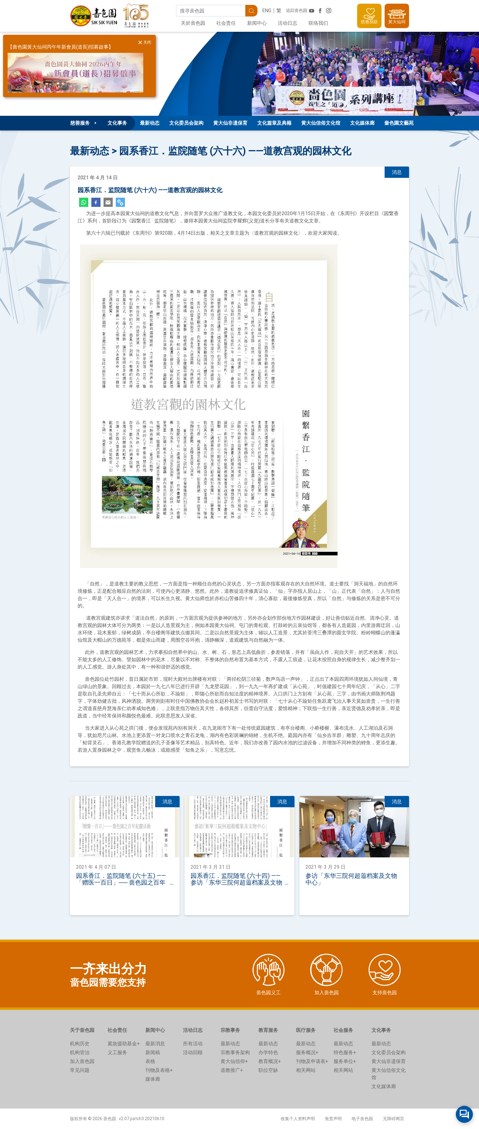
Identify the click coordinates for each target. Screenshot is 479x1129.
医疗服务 (306, 1030)
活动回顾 (193, 1052)
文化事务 (381, 1030)
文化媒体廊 (362, 123)
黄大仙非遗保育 (230, 123)
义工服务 (117, 1052)
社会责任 (226, 23)
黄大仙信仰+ (234, 1061)
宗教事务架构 (235, 1052)
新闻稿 (152, 1052)
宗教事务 (230, 1030)
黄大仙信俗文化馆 (320, 123)
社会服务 (343, 1030)
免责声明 (333, 1118)
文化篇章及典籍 (274, 123)
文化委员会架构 (186, 123)
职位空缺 (268, 1070)
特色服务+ (345, 1052)
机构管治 (80, 1052)
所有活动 (193, 1044)
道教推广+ (232, 1070)
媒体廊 (152, 1079)
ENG (266, 10)
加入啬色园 (82, 1061)
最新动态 (149, 123)
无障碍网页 (393, 1118)
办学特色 (268, 1052)
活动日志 (287, 23)
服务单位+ (345, 1061)
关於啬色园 (193, 23)
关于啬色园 (82, 1030)
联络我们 (318, 23)
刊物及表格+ (159, 1070)
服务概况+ (307, 1052)
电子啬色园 (362, 1118)
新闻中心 (257, 23)
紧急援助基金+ (124, 1044)
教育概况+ (269, 1061)
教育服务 (268, 1030)
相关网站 (306, 1070)
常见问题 (80, 1070)
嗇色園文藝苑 (399, 123)
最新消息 (155, 1044)
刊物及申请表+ (312, 1061)
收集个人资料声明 (298, 1118)
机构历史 (80, 1044)
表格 (150, 1061)
